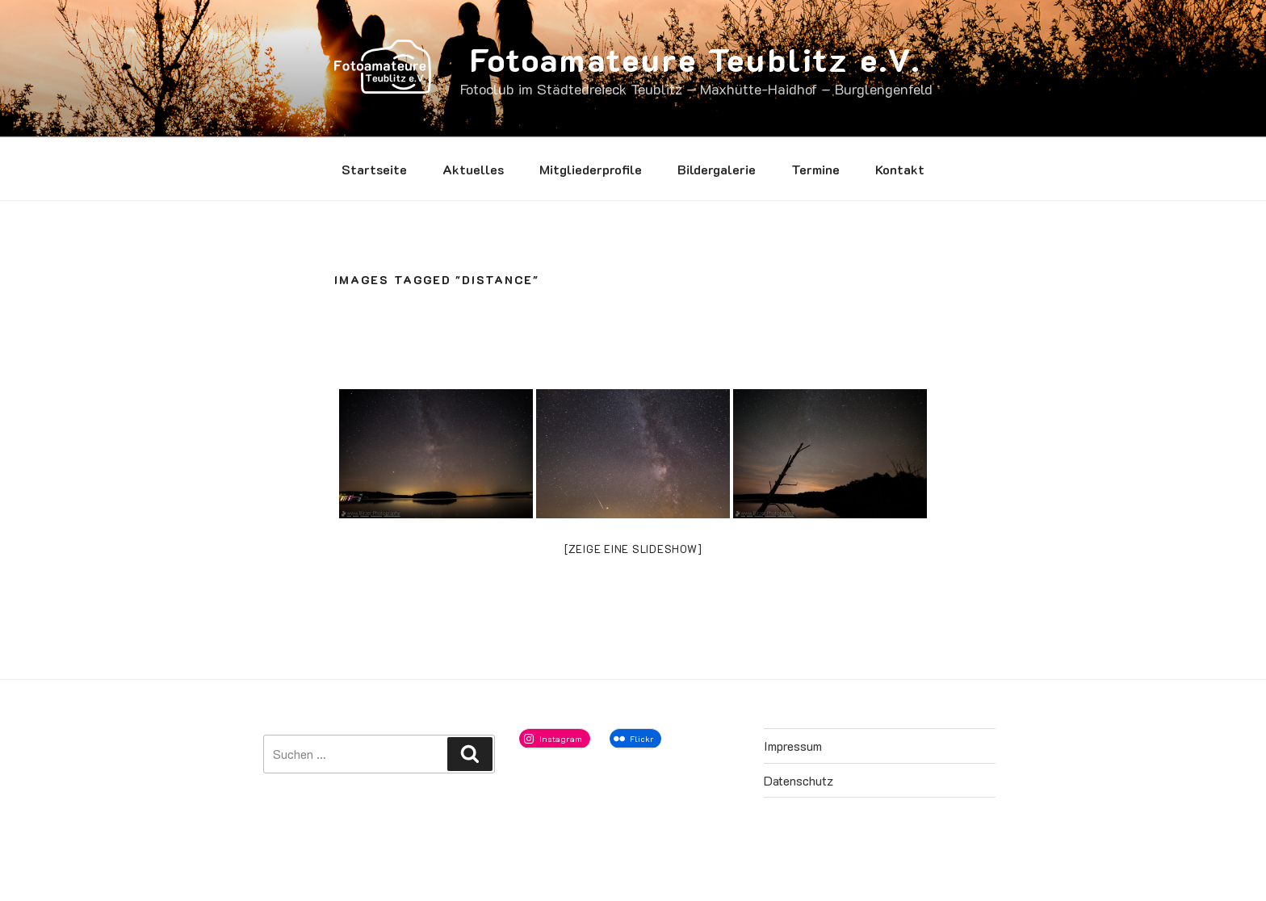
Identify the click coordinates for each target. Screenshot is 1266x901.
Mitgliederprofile (590, 169)
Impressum (793, 745)
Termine (815, 169)
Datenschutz (798, 780)
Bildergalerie (716, 169)
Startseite (374, 169)
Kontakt (899, 169)
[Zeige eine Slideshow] (633, 548)
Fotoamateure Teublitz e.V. (695, 59)
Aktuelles (473, 169)
